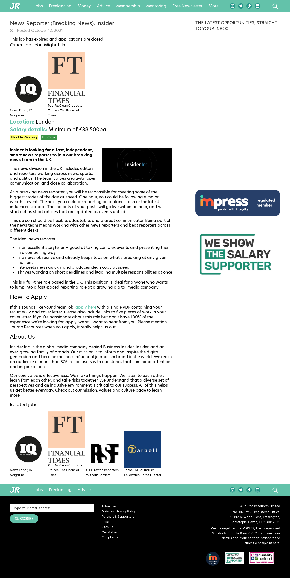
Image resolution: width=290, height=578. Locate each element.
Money (84, 6)
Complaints (110, 537)
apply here (85, 307)
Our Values (110, 532)
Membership (128, 6)
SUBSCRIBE (24, 518)
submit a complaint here (262, 543)
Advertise (109, 506)
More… (215, 6)
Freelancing (60, 6)
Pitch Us (107, 527)
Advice (103, 6)
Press (105, 522)
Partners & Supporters (118, 516)
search (266, 6)
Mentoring (156, 6)
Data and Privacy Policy (118, 511)
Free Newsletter (187, 6)
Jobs (38, 6)
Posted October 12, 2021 (39, 30)
